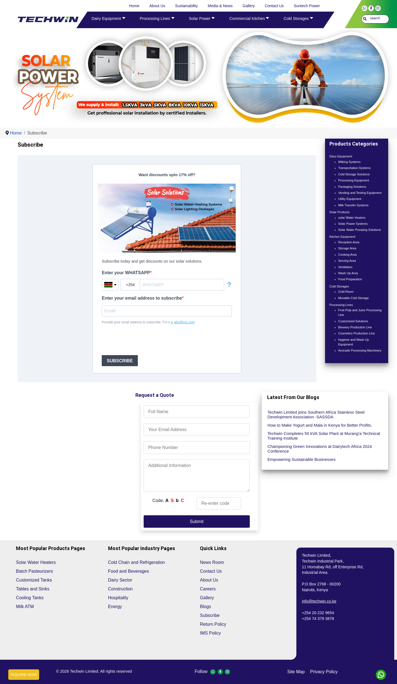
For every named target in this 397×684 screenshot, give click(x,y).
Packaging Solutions (352, 186)
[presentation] (144, 340)
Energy (115, 606)
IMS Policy (210, 633)
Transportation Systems (354, 168)
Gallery (207, 597)
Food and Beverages (128, 571)
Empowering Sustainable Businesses (301, 459)
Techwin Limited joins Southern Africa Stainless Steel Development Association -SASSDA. (315, 414)
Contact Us (211, 571)
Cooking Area (347, 254)
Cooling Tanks (30, 597)
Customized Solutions (353, 321)
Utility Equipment (349, 198)
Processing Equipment (353, 180)
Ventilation (345, 267)
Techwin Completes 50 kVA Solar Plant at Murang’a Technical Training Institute (323, 435)
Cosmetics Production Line (356, 333)
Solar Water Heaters (36, 562)
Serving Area (347, 260)
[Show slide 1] (202, 116)
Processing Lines (341, 305)
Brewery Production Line (355, 327)
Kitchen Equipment (342, 236)
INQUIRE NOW (23, 674)
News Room (212, 562)
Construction (120, 589)
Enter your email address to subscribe (142, 298)
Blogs (205, 606)
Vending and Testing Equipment (360, 192)
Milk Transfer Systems (353, 205)
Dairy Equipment (340, 156)
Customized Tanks (34, 580)
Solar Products (339, 212)
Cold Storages (339, 286)
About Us (209, 580)
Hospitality (118, 597)
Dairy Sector (120, 580)
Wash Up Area (348, 273)
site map (296, 671)
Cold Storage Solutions (354, 174)
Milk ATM (25, 606)
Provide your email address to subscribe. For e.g (148, 322)
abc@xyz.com (184, 322)
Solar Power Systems (353, 223)
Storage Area (347, 248)
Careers (208, 589)
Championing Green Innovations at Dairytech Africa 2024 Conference (319, 448)
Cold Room (346, 291)
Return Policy (213, 624)
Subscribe (209, 615)
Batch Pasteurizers (34, 571)
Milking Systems (349, 161)
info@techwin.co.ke (319, 601)
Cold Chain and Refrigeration (136, 562)
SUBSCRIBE (120, 360)
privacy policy (324, 671)
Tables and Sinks (32, 589)
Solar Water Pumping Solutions (359, 229)
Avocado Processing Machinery (360, 350)
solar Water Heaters (352, 217)
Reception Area (349, 242)
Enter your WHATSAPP (126, 272)
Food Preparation (350, 279)
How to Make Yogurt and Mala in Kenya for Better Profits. (319, 425)
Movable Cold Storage (353, 298)
